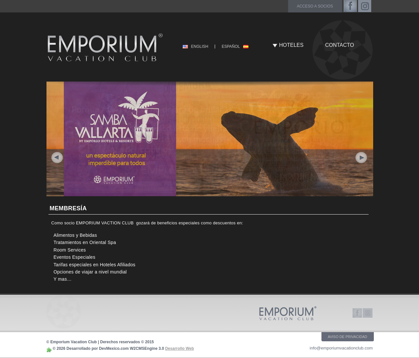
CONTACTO (339, 45)
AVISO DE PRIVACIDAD (347, 337)
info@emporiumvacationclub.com (341, 348)
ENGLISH (200, 46)
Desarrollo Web (179, 348)
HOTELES (291, 45)
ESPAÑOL (231, 46)
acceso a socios (315, 6)
